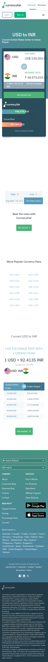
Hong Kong (17, 537)
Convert (5, 522)
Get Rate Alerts (33, 200)
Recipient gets (32, 72)
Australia (6, 534)
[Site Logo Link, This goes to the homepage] (11, 5)
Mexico (5, 540)
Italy (41, 537)
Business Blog (8, 488)
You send (30, 53)
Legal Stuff (31, 567)
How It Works (32, 479)
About (4, 479)
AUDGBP (33, 274)
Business (42, 5)
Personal (31, 5)
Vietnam (6, 552)
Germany (6, 537)
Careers (5, 493)
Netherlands (16, 540)
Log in (7, 14)
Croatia (24, 534)
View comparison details (24, 130)
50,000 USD (11, 416)
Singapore (27, 543)
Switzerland (28, 546)
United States (31, 549)
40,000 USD (11, 410)
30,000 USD (11, 405)
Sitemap (29, 570)
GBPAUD (33, 293)
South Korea (8, 546)
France (41, 534)
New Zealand (30, 540)
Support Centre (9, 508)
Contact (5, 497)
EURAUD (15, 274)
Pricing (5, 513)
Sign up (20, 14)
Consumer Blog (9, 484)
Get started (24, 227)
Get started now (24, 95)
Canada (15, 534)
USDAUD (33, 281)
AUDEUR (33, 305)
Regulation (38, 567)
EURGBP (33, 299)
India (26, 537)
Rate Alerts (30, 488)
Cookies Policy (22, 567)
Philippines (7, 543)
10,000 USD (11, 393)
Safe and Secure (20, 570)
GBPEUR (33, 287)
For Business (31, 484)
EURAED (14, 305)
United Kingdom (15, 549)
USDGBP (14, 293)
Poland (17, 543)
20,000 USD (11, 399)
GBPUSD (14, 287)
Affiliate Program (33, 493)
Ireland (34, 537)
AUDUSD (14, 299)
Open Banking (32, 497)
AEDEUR (14, 281)
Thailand (39, 546)
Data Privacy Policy (11, 567)
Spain (18, 546)
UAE (4, 549)
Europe (33, 534)
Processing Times (10, 518)
